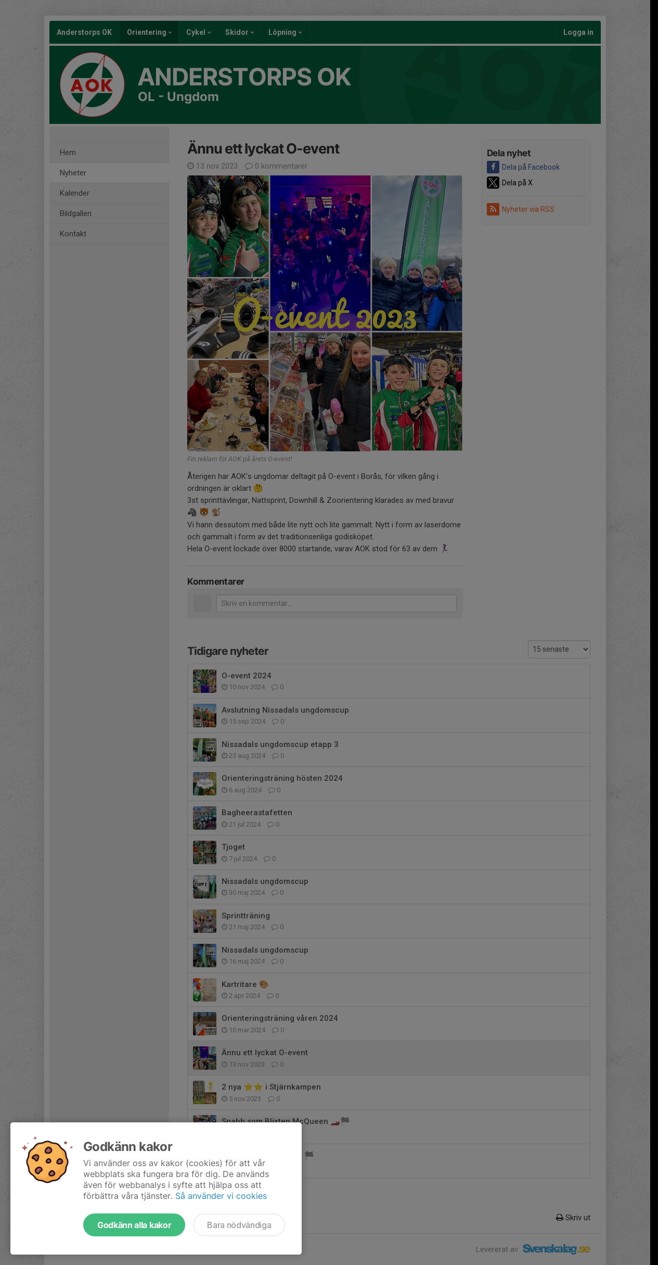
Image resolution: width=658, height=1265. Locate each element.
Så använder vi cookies (221, 1196)
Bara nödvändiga (239, 1225)
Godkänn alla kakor (134, 1225)
